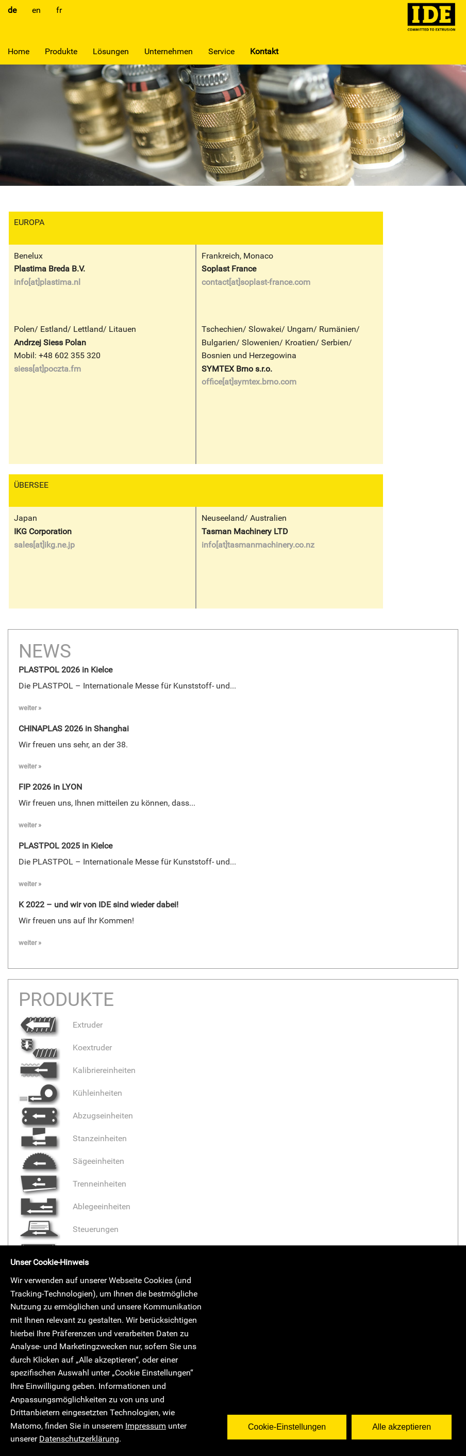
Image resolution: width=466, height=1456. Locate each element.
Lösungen (111, 51)
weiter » (30, 708)
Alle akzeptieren (405, 1422)
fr (59, 10)
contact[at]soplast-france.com (256, 282)
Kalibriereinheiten (77, 1070)
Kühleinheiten (70, 1093)
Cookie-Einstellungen (291, 1422)
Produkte (61, 51)
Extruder (61, 1025)
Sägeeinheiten (71, 1161)
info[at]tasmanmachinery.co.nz (258, 545)
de (12, 10)
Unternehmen (168, 51)
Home (18, 51)
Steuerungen (69, 1229)
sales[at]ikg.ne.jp (44, 545)
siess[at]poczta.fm (47, 369)
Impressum (145, 1426)
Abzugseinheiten (76, 1116)
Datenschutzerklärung (79, 1439)
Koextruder (65, 1047)
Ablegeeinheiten (74, 1206)
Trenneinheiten (72, 1184)
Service (221, 51)
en (36, 10)
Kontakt (264, 51)
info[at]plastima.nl (47, 282)
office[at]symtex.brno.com (249, 382)
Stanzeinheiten (73, 1138)
